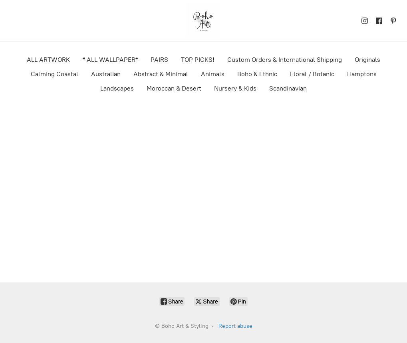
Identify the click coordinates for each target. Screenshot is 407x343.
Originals (367, 59)
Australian (106, 74)
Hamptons (362, 74)
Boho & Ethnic (257, 74)
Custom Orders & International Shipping (284, 59)
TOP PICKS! (197, 59)
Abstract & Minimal (160, 74)
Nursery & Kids (235, 88)
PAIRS (159, 59)
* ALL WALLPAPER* (110, 59)
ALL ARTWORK (48, 59)
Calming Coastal (54, 74)
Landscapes (117, 88)
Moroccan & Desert (174, 88)
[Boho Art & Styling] (203, 20)
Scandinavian (288, 88)
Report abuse (235, 326)
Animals (212, 74)
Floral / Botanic (312, 74)
